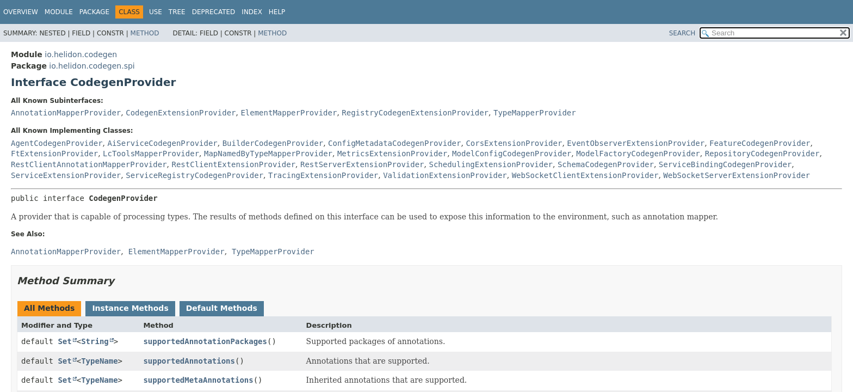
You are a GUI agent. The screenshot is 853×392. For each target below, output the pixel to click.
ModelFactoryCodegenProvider (638, 153)
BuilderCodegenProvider (272, 143)
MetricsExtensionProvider (392, 153)
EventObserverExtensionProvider (635, 143)
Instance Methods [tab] (130, 308)
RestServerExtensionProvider (362, 164)
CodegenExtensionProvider (181, 112)
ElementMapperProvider (288, 112)
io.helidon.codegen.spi (91, 66)
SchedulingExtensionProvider (491, 164)
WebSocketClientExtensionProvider (585, 175)
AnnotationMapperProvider (66, 112)
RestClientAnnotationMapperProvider (89, 164)
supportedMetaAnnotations (198, 380)
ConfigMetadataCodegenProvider (394, 143)
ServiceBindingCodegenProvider (725, 164)
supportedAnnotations (189, 361)
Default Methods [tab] (221, 308)
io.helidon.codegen (81, 54)
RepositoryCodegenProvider (762, 153)
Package (94, 12)
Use (155, 12)
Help (277, 12)
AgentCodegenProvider (57, 143)
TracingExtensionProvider (323, 175)
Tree (177, 12)
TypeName (99, 361)
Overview (20, 12)
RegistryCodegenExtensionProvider (415, 112)
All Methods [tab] (49, 308)
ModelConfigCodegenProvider (511, 153)
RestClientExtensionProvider (233, 164)
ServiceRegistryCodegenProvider (194, 175)
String (95, 341)
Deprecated (214, 12)
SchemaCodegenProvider (606, 164)
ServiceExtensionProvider (66, 175)
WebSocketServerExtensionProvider (736, 175)
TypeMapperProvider (534, 112)
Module (59, 12)
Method (145, 33)
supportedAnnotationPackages (205, 341)
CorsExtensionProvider (514, 143)
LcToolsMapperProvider (151, 153)
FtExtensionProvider (54, 153)
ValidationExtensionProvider (445, 175)
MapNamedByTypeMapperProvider (268, 153)
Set (64, 341)
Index (252, 12)
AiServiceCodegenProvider (162, 143)
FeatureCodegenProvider (759, 143)
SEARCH (682, 33)
